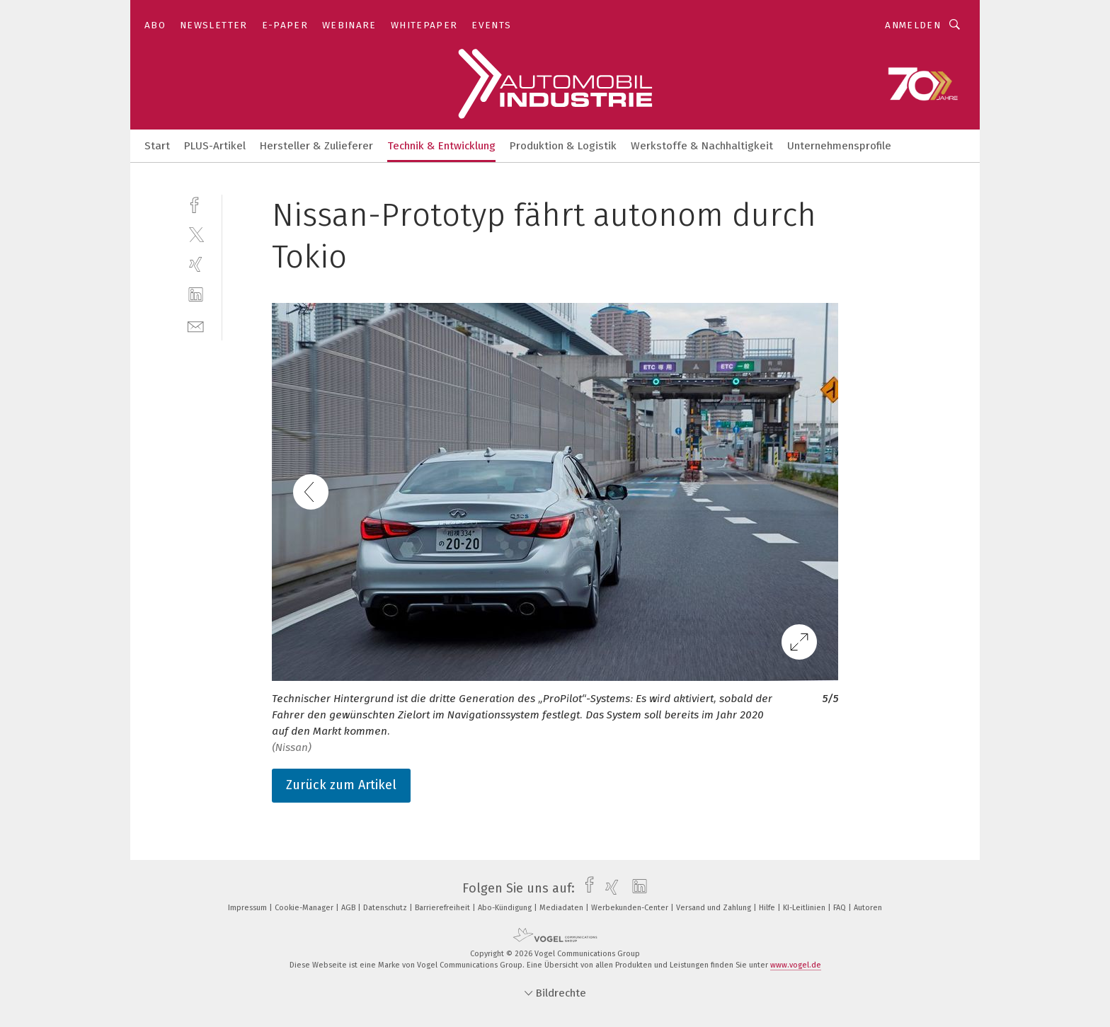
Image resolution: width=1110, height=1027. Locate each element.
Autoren (868, 907)
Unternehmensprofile (839, 145)
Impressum (248, 907)
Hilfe (768, 907)
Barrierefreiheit (443, 907)
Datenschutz (386, 907)
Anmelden (913, 25)
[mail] (196, 325)
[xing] (196, 264)
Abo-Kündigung (506, 907)
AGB (349, 907)
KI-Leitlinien (805, 907)
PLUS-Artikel (215, 145)
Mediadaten (562, 907)
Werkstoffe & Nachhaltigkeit (702, 145)
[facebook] (196, 203)
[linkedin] (196, 295)
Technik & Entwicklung (441, 145)
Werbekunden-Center (630, 907)
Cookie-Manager (305, 907)
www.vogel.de (795, 965)
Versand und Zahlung (714, 907)
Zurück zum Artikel (341, 785)
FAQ (840, 907)
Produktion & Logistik (563, 145)
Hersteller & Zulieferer (316, 145)
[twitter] (196, 234)
